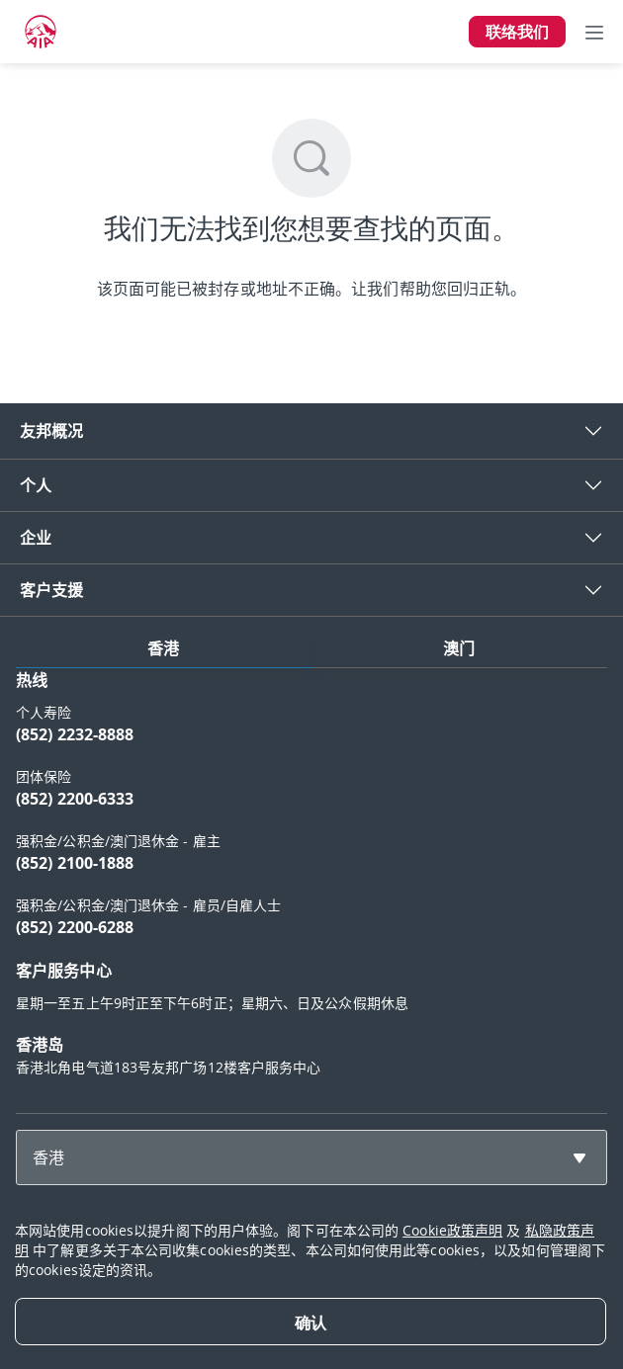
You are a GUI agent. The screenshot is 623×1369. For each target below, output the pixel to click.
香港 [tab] (163, 648)
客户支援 (51, 590)
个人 (35, 485)
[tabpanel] (311, 882)
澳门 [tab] (459, 648)
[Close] (310, 1321)
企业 (35, 538)
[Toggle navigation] (594, 31)
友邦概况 (51, 431)
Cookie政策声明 (452, 1230)
